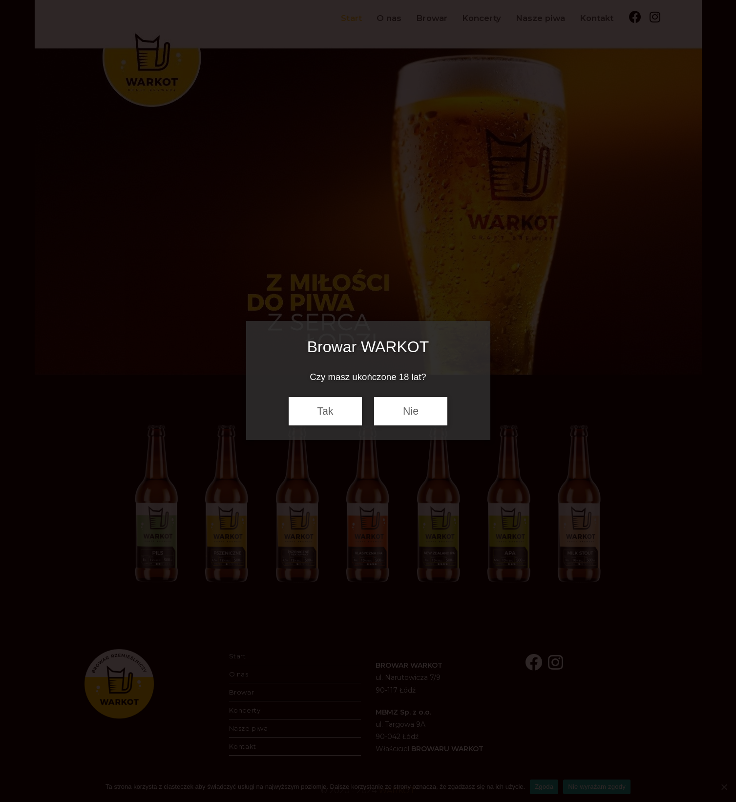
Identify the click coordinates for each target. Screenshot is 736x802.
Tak (325, 411)
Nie (411, 411)
